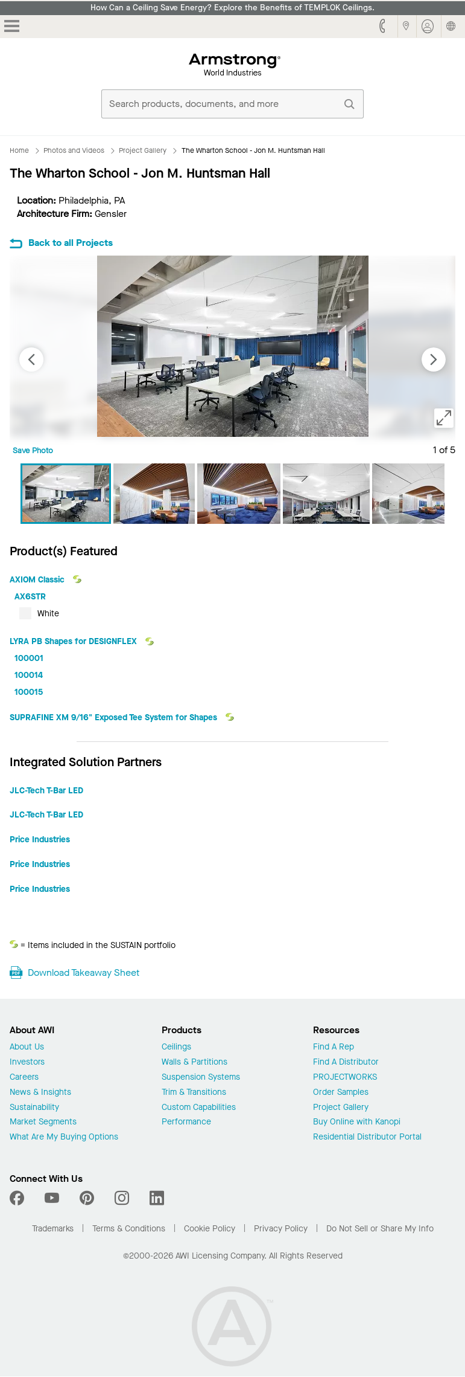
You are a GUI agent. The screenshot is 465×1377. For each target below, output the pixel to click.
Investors (27, 1062)
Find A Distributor (346, 1062)
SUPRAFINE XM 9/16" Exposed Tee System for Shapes (115, 717)
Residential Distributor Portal (367, 1137)
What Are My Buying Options (64, 1137)
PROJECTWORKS (345, 1077)
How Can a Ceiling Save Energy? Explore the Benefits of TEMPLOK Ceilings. (232, 7)
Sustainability (34, 1108)
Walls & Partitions (194, 1062)
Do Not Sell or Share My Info (380, 1228)
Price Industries (40, 839)
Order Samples (341, 1093)
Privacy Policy (281, 1228)
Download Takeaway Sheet (83, 972)
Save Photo (33, 450)
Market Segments (43, 1122)
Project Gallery (341, 1108)
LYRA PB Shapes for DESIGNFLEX (74, 641)
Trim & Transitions (194, 1093)
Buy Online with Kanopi (356, 1122)
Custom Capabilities (199, 1108)
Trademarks (53, 1228)
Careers (24, 1077)
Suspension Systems (201, 1077)
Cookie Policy (209, 1228)
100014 (28, 675)
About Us (27, 1047)
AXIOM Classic (38, 579)
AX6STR (30, 596)
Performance (186, 1122)
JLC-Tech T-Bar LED (46, 790)
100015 (28, 692)
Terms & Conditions (128, 1228)
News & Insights (40, 1093)
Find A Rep (333, 1047)
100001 (28, 658)
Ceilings (176, 1047)
